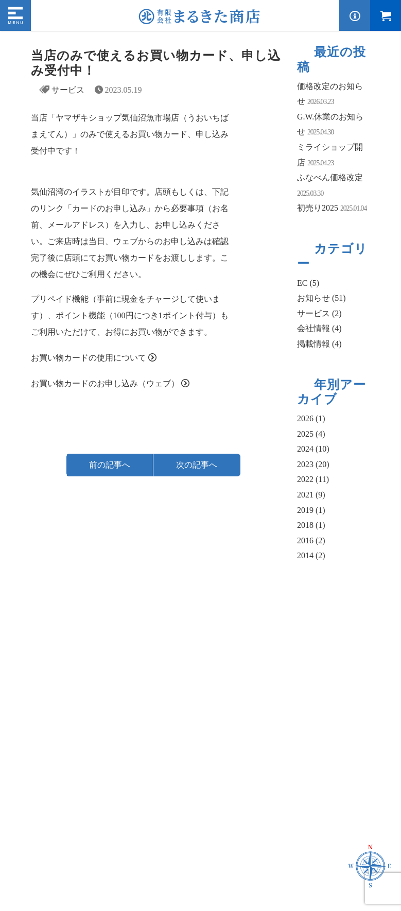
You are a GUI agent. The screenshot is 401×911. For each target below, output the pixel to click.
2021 (311, 494)
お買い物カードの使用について (88, 357)
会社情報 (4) (319, 328)
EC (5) (308, 283)
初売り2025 (317, 207)
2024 (313, 448)
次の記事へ (196, 464)
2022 (313, 479)
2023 (313, 464)
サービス (67, 89)
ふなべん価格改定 (330, 177)
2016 (311, 540)
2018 (311, 525)
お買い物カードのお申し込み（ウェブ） (105, 383)
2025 (311, 433)
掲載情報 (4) (319, 343)
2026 (311, 418)
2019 (311, 510)
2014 (311, 555)
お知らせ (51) (321, 298)
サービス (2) (319, 313)
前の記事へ (109, 464)
